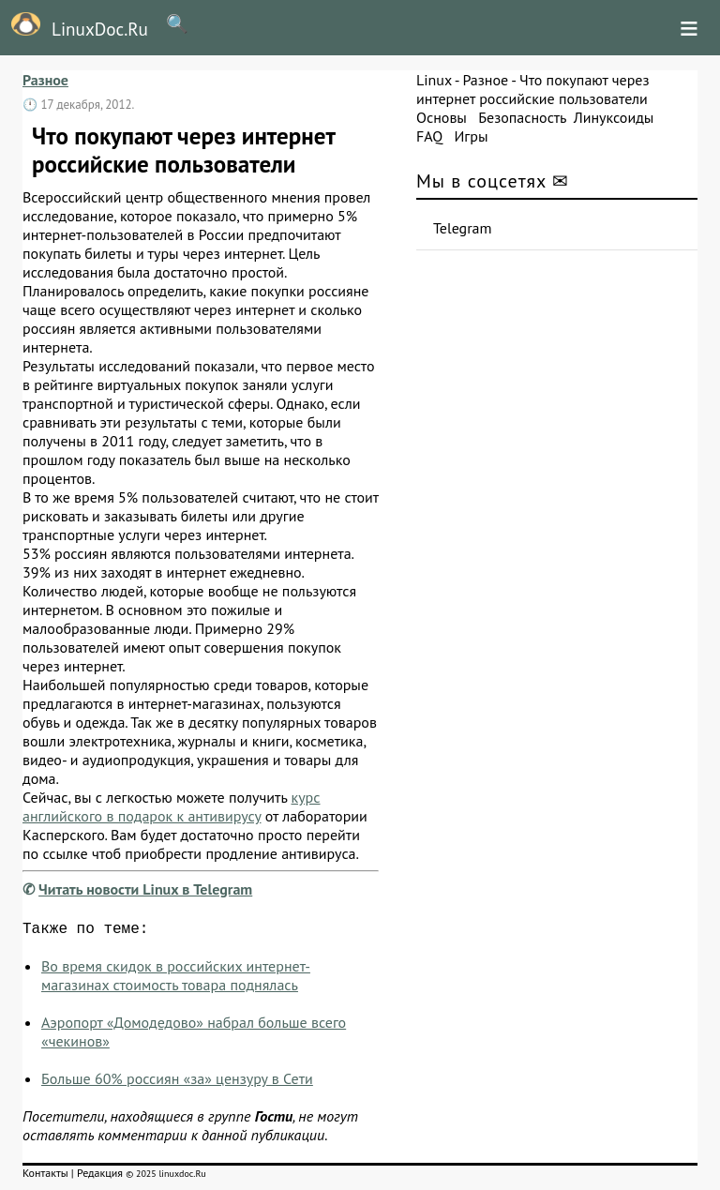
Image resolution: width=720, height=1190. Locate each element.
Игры (471, 136)
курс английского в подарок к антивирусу (171, 806)
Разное (45, 79)
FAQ (429, 136)
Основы (441, 117)
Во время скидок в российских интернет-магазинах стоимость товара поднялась (175, 979)
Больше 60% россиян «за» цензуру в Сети (177, 1082)
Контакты (45, 1176)
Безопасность (522, 117)
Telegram (462, 227)
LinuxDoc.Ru (74, 26)
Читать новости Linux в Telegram (145, 889)
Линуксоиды (614, 117)
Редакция (100, 1176)
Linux (434, 79)
